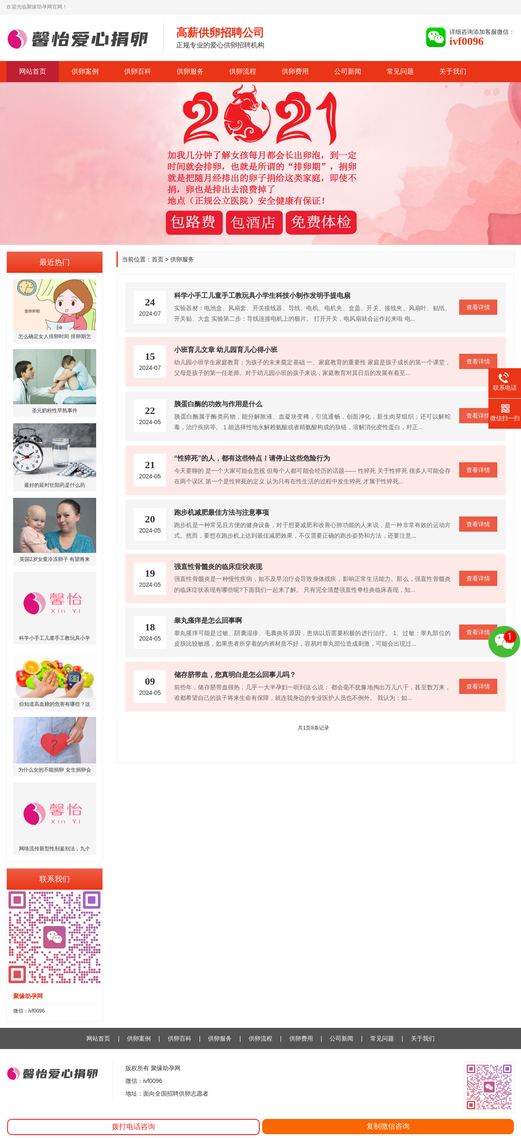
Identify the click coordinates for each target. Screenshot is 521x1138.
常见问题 (400, 71)
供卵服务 (190, 71)
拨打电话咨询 (133, 1127)
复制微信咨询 (388, 1126)
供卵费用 (295, 71)
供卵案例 (85, 71)
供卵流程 (242, 71)
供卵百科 (137, 71)
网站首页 (32, 71)
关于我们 (452, 71)
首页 (158, 259)
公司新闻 (347, 71)
